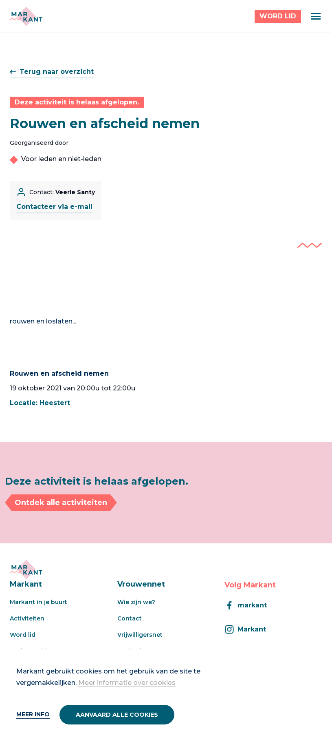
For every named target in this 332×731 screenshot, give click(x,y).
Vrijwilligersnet (140, 634)
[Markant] (26, 16)
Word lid (22, 634)
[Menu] (315, 16)
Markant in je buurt (38, 602)
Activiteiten (27, 618)
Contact (129, 618)
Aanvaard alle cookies (117, 714)
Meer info (33, 714)
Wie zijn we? (136, 602)
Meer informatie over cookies (127, 683)
